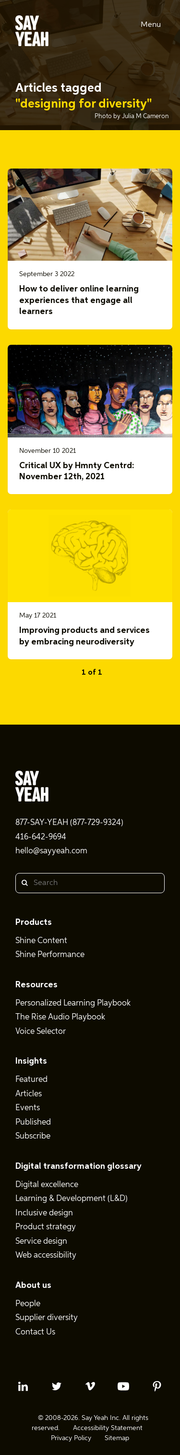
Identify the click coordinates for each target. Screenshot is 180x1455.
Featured (31, 1080)
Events (27, 1108)
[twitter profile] (56, 1386)
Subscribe (32, 1136)
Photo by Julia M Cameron (131, 116)
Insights (31, 1061)
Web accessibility (45, 1255)
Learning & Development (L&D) (71, 1199)
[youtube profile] (123, 1386)
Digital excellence (46, 1185)
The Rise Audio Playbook (60, 1017)
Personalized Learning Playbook (73, 1003)
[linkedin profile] (23, 1386)
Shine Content (41, 941)
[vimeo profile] (90, 1386)
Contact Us (35, 1332)
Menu (151, 25)
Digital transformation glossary (78, 1166)
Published (33, 1122)
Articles (28, 1094)
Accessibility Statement (108, 1428)
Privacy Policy (71, 1438)
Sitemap (117, 1438)
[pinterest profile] (157, 1386)
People (27, 1304)
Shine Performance (49, 955)
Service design (41, 1241)
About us (33, 1285)
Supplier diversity (46, 1318)
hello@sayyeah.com (51, 851)
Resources (36, 985)
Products (33, 922)
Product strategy (45, 1227)
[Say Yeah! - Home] (31, 32)
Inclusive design (44, 1213)
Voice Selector (40, 1032)
